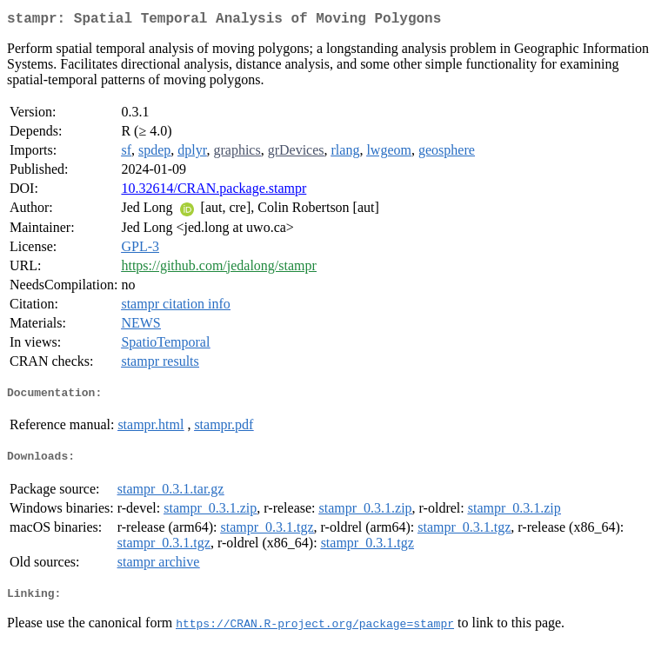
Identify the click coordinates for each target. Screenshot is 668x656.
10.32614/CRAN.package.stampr (213, 191)
